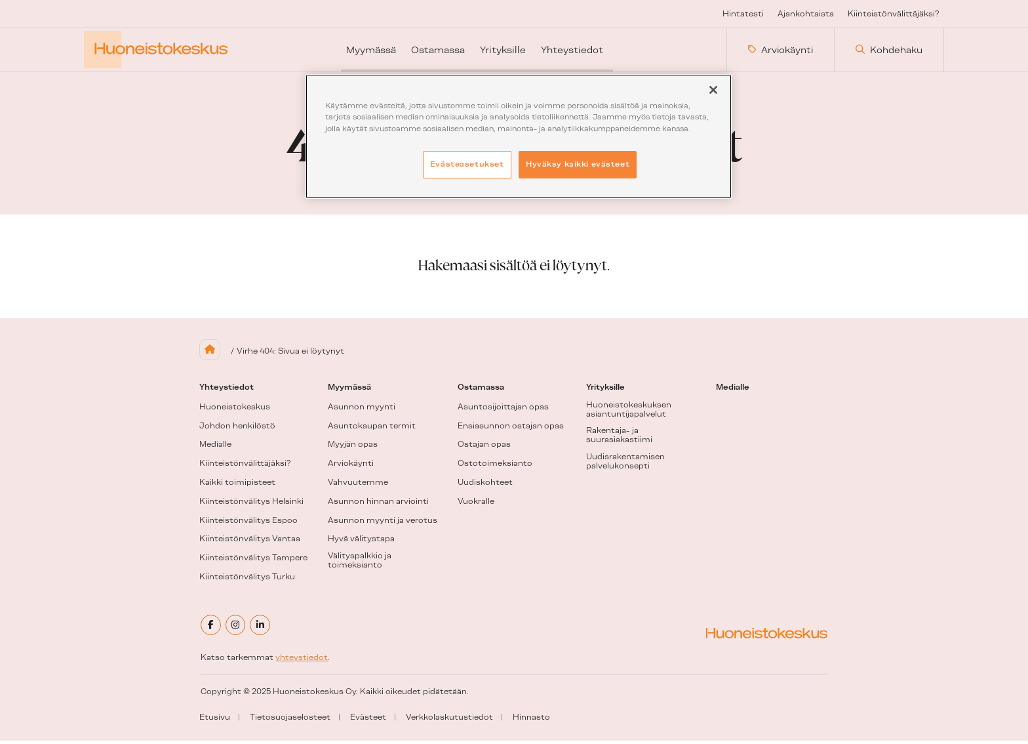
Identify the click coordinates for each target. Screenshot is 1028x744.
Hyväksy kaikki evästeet (577, 164)
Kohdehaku (889, 52)
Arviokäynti (780, 52)
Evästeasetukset (467, 164)
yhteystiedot (301, 661)
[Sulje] (713, 89)
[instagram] (236, 629)
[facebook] (211, 629)
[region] (519, 136)
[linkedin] (262, 629)
